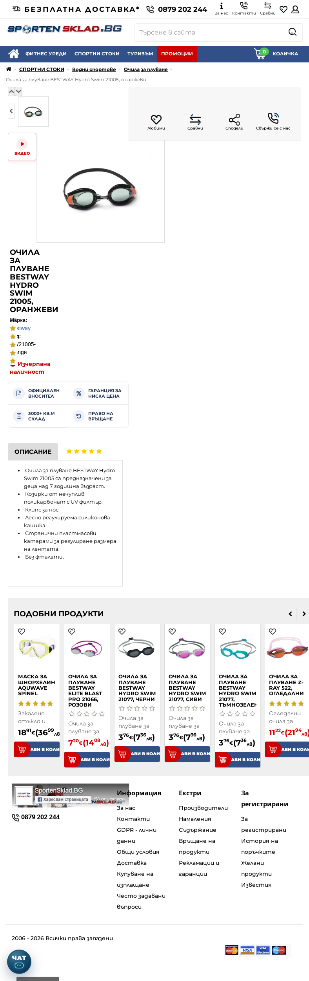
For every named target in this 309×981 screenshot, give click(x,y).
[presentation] (11, 111)
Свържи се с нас (273, 122)
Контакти (133, 818)
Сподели (234, 122)
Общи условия (138, 851)
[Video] (22, 147)
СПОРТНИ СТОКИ (97, 54)
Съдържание (197, 829)
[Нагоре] (11, 91)
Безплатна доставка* (76, 9)
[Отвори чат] (19, 962)
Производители (203, 807)
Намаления (195, 818)
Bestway (20, 328)
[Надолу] (18, 91)
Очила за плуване (146, 69)
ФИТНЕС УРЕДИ (46, 54)
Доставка (132, 862)
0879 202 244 (176, 9)
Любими (156, 122)
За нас (126, 807)
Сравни (195, 122)
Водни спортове (94, 69)
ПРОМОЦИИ (177, 54)
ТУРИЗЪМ (140, 54)
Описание (33, 451)
